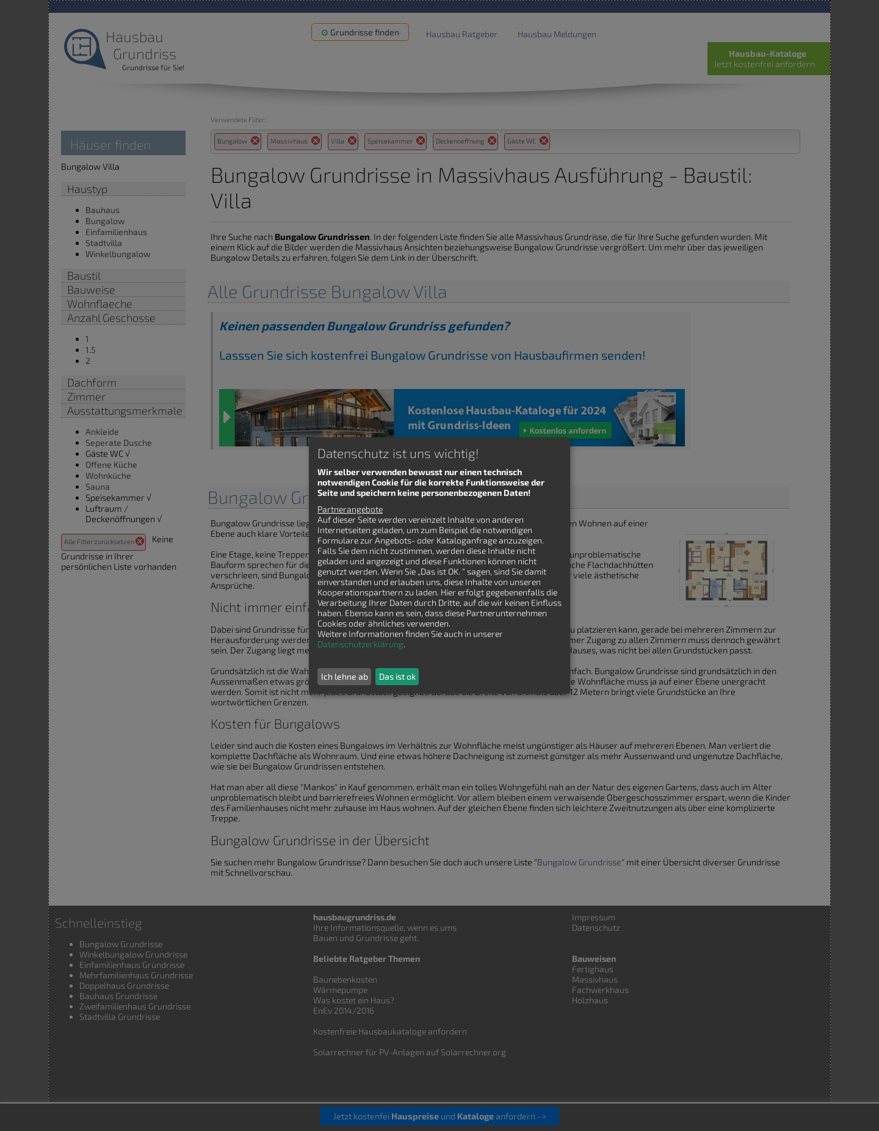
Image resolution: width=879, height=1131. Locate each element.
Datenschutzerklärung (360, 644)
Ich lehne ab (344, 676)
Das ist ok (397, 676)
